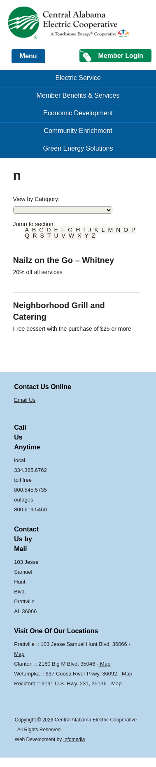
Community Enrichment (78, 130)
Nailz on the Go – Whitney (63, 260)
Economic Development (78, 113)
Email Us (24, 400)
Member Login (120, 55)
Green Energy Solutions (78, 148)
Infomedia (74, 739)
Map (19, 654)
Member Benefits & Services (78, 95)
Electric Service (77, 77)
